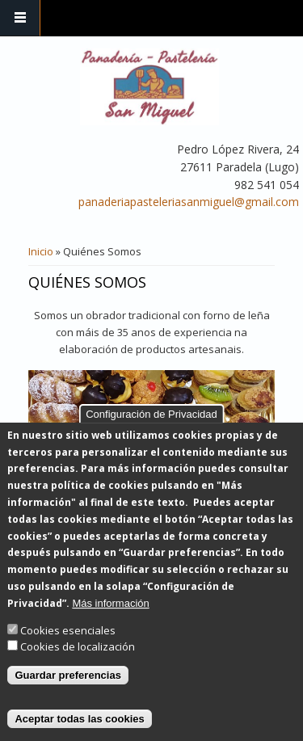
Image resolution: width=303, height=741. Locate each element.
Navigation (20, 18)
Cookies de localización (77, 668)
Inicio (40, 251)
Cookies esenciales (68, 651)
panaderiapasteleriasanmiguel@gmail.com (188, 201)
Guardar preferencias (68, 696)
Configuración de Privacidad (151, 435)
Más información (110, 624)
